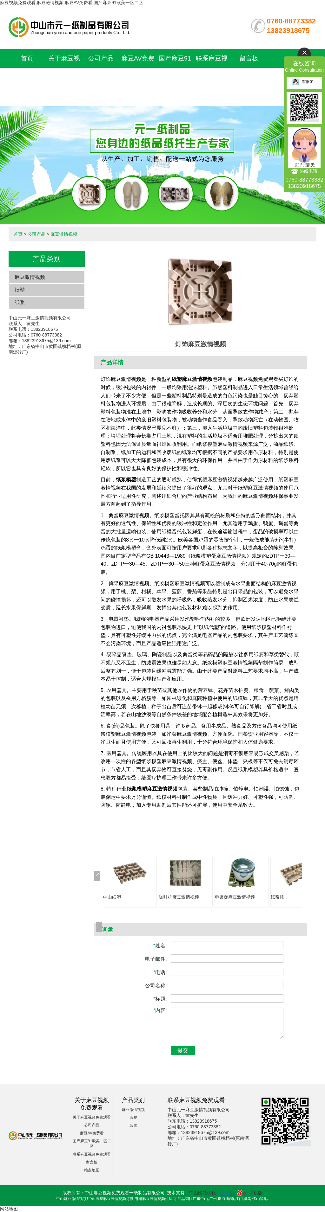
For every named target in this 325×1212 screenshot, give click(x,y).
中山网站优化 (202, 1192)
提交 (183, 1050)
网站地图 (9, 1208)
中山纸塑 (112, 897)
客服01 (303, 82)
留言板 (248, 58)
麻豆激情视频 (63, 234)
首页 (27, 58)
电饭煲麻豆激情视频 (235, 897)
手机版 (255, 1192)
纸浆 (20, 302)
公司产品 (101, 58)
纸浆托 (277, 897)
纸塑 (20, 289)
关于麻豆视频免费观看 (92, 1117)
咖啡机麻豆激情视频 (179, 897)
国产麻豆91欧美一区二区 (175, 77)
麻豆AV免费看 (92, 1133)
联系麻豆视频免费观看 (92, 1154)
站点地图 (91, 1170)
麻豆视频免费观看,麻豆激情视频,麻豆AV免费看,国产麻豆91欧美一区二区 (71, 2)
